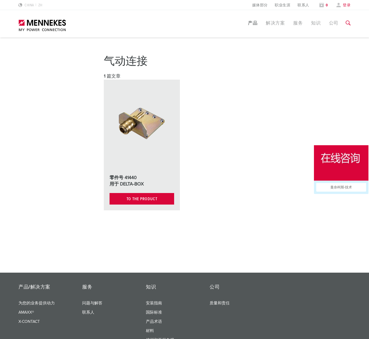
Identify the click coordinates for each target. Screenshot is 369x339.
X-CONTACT (29, 322)
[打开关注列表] (323, 5)
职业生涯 (282, 5)
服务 (298, 23)
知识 (316, 23)
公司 (333, 23)
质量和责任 (220, 303)
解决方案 (275, 23)
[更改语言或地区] (30, 5)
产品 (252, 23)
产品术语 (154, 322)
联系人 (303, 5)
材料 (150, 331)
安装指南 (154, 303)
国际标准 (154, 312)
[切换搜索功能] (348, 23)
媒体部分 (260, 5)
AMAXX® (26, 312)
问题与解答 (92, 303)
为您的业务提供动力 (36, 303)
